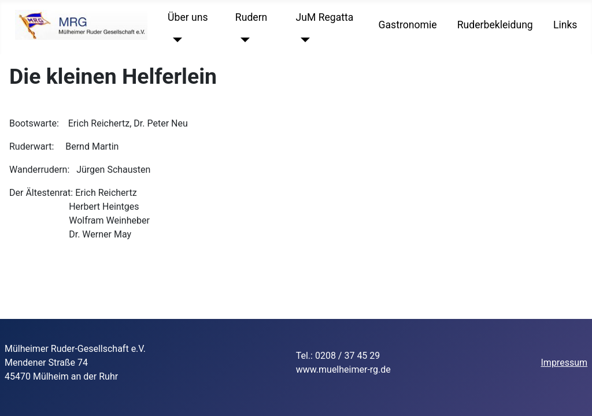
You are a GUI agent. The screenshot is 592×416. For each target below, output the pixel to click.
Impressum (564, 362)
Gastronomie (408, 25)
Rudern (251, 17)
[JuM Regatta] (303, 40)
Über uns (188, 17)
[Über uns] (175, 40)
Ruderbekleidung (495, 25)
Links (565, 25)
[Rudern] (242, 40)
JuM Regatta (325, 17)
